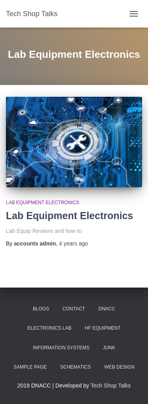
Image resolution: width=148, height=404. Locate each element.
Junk (109, 348)
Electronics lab (49, 328)
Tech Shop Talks (110, 385)
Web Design (119, 367)
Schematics (75, 367)
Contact (73, 309)
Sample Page (30, 367)
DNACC (106, 309)
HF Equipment (103, 328)
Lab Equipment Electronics (42, 202)
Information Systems (61, 348)
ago (73, 243)
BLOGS (41, 309)
